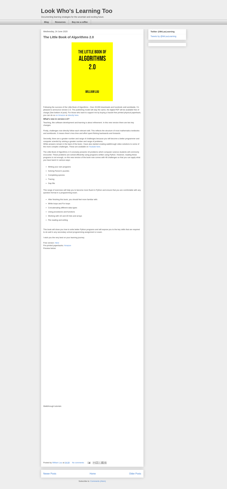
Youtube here (94, 147)
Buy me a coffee (80, 22)
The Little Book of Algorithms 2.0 (68, 37)
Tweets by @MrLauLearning (163, 36)
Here (57, 243)
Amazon (67, 245)
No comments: (78, 463)
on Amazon (60, 115)
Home (93, 473)
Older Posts (135, 473)
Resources (60, 22)
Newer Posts (49, 473)
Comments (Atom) (98, 481)
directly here (73, 115)
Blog (46, 22)
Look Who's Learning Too (77, 11)
